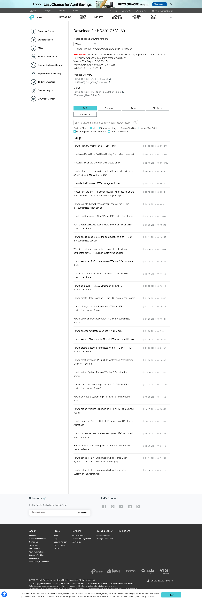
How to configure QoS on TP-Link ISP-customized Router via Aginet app (103, 423)
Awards (56, 548)
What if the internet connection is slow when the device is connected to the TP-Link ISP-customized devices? (102, 251)
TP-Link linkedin (130, 506)
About (32, 530)
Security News (59, 545)
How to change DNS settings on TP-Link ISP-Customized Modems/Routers (102, 447)
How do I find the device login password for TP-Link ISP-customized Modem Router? (101, 386)
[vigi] (164, 571)
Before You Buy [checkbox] (128, 128)
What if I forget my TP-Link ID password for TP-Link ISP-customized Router (101, 275)
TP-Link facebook (104, 506)
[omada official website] (61, 11)
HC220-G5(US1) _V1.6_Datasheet (90, 82)
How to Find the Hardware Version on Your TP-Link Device (103, 48)
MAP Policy (76, 542)
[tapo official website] (48, 11)
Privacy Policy (34, 548)
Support (113, 11)
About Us (32, 535)
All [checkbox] (93, 128)
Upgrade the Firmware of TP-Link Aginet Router (97, 183)
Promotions (124, 530)
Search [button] (171, 17)
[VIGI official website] (75, 11)
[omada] (147, 571)
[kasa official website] (34, 11)
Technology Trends (103, 535)
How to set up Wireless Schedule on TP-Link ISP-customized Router (104, 410)
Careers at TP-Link (36, 555)
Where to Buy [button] (141, 11)
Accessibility (34, 558)
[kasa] (113, 571)
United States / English (162, 10)
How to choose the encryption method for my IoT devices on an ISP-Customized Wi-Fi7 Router (103, 173)
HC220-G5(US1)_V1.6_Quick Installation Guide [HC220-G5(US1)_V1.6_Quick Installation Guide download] (97, 91)
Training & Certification (104, 539)
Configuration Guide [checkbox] (120, 131)
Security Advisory (60, 542)
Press (57, 530)
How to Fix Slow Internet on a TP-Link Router (95, 145)
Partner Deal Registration (81, 539)
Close (171, 4)
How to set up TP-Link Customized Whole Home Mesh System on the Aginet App (100, 471)
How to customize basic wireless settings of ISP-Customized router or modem (103, 435)
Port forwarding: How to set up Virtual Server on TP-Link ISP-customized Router (103, 226)
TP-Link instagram (113, 506)
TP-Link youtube (121, 506)
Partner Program (78, 535)
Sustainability (34, 545)
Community (126, 11)
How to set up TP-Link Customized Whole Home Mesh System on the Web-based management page (100, 459)
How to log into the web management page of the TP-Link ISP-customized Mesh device (102, 205)
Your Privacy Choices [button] (37, 552)
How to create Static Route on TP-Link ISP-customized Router (104, 297)
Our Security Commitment (39, 562)
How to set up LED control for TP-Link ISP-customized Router (104, 339)
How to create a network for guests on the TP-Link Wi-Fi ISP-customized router (103, 349)
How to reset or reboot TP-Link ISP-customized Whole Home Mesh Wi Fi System (103, 361)
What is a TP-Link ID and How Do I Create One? (97, 162)
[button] (44, 498)
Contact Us (33, 542)
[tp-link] (97, 571)
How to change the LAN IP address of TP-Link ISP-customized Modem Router (98, 308)
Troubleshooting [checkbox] (108, 128)
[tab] (85, 108)
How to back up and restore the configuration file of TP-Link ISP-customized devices (103, 238)
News (56, 535)
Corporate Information (37, 539)
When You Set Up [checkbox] (149, 128)
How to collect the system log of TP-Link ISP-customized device (102, 398)
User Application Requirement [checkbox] (91, 131)
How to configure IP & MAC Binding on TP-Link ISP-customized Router (99, 287)
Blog (55, 539)
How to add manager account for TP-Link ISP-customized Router (102, 320)
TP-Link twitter (138, 506)
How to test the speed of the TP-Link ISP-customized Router (103, 216)
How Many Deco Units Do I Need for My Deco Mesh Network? (104, 154)
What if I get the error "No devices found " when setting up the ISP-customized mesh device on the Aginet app (104, 193)
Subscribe (83, 512)
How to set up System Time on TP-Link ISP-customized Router (101, 374)
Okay (171, 594)
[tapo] (130, 571)
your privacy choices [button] (145, 596)
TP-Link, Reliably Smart (35, 16)
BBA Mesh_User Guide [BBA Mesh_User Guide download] (85, 95)
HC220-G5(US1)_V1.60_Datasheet (91, 78)
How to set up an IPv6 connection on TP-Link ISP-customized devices (104, 263)
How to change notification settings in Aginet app (98, 330)
